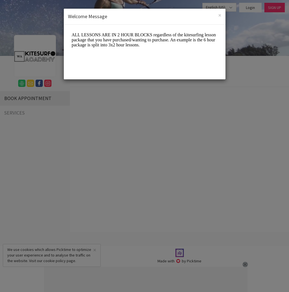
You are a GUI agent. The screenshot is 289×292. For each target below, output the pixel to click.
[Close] (219, 15)
